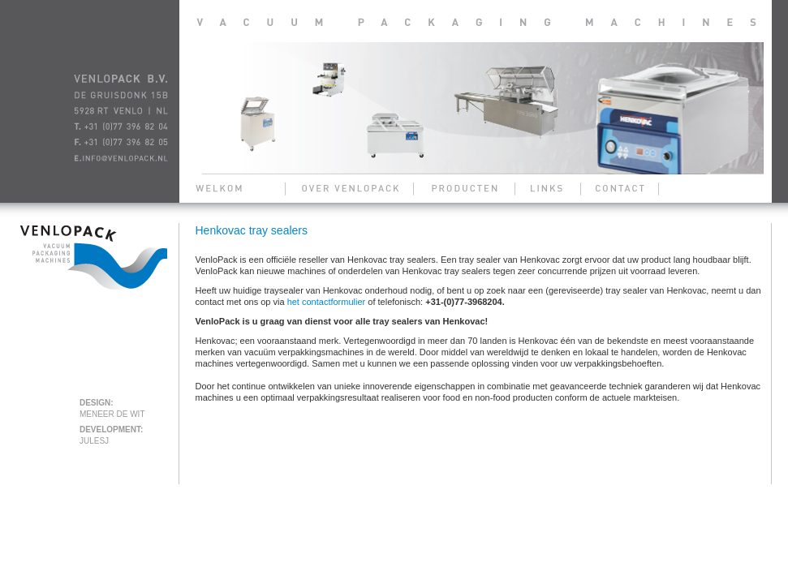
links (546, 188)
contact (617, 188)
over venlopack (350, 188)
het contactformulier (326, 302)
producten (465, 188)
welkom (228, 188)
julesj (94, 440)
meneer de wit (112, 414)
